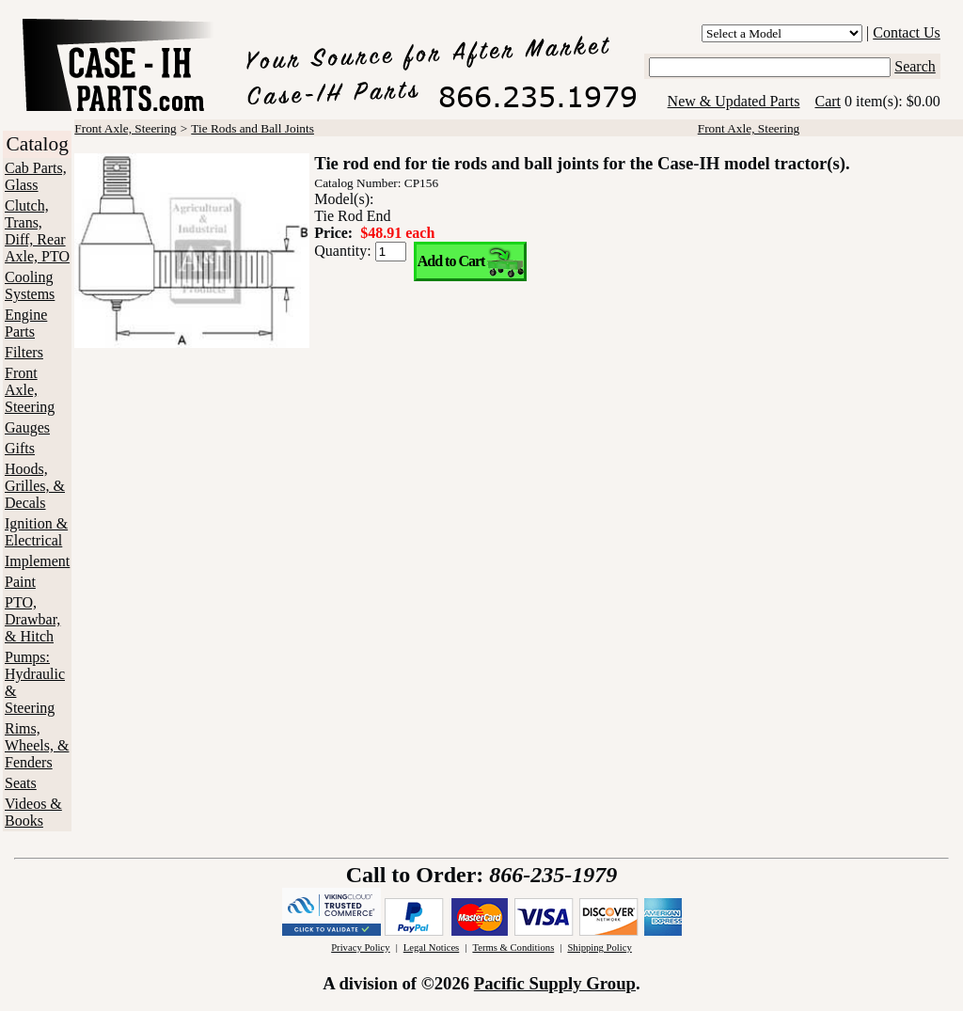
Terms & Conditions (513, 947)
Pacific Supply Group (555, 983)
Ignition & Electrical (36, 531)
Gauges (27, 427)
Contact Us (906, 32)
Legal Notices (431, 947)
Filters (24, 352)
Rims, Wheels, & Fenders (37, 745)
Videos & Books (33, 812)
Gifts (20, 448)
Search (915, 66)
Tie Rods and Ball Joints (252, 128)
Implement (37, 561)
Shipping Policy (599, 947)
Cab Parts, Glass (36, 176)
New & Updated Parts (734, 101)
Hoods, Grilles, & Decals (35, 486)
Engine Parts (26, 323)
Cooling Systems (30, 285)
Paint (20, 582)
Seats (21, 783)
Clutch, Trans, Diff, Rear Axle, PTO (37, 230)
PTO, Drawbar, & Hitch (32, 619)
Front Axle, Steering (30, 390)
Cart (827, 101)
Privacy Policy (360, 947)
